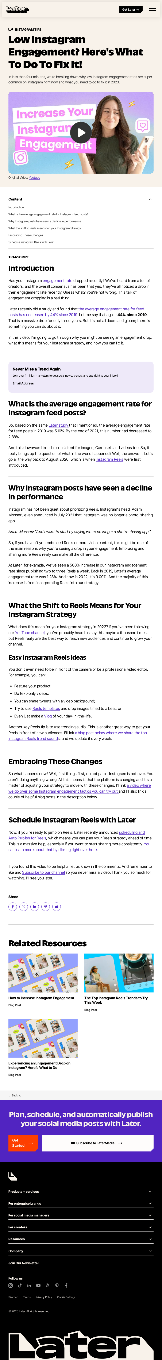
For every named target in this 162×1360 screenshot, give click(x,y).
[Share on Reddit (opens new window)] (56, 907)
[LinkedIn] (29, 1285)
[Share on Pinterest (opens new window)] (45, 907)
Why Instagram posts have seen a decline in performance (44, 221)
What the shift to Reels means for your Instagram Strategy (44, 228)
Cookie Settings (66, 1297)
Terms (27, 1297)
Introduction (16, 207)
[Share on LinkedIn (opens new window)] (34, 907)
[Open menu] (152, 9)
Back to (14, 1095)
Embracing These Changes (25, 235)
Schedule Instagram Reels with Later (31, 242)
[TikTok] (20, 1285)
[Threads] (48, 1285)
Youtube (34, 178)
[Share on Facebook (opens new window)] (12, 907)
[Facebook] (66, 1285)
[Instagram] (10, 1285)
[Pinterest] (57, 1285)
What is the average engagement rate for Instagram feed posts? (48, 214)
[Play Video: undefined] (81, 133)
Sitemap (13, 1297)
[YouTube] (38, 1285)
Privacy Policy (44, 1297)
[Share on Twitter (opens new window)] (23, 907)
